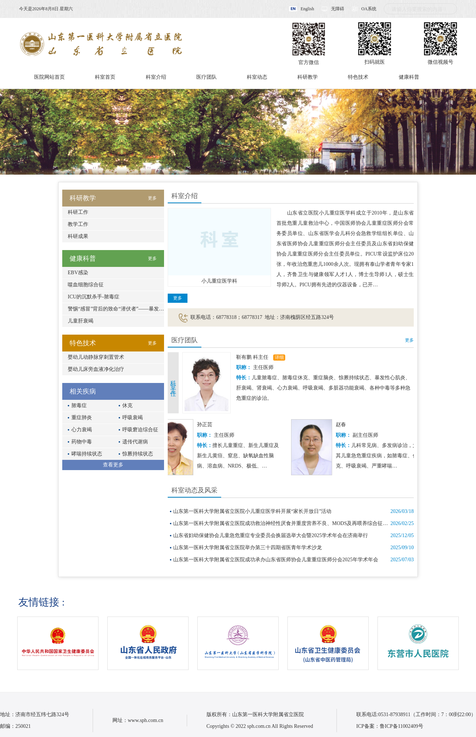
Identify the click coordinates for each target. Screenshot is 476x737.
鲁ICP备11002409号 (401, 726)
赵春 (344, 424)
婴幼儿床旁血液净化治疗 (96, 369)
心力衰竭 (81, 429)
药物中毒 (81, 441)
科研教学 (307, 77)
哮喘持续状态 (86, 454)
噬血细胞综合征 (86, 284)
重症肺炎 (81, 417)
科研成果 (78, 236)
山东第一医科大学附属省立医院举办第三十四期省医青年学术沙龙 (247, 547)
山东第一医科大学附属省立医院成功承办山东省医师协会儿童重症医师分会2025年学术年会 (275, 559)
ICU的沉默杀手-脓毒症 (93, 296)
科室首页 (105, 77)
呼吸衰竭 (132, 417)
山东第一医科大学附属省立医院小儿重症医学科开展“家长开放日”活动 (252, 511)
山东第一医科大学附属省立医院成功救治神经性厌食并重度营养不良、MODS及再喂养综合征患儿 (283, 523)
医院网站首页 (49, 77)
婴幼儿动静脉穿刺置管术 (96, 357)
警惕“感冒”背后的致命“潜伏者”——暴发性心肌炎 (123, 309)
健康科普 (409, 77)
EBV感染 (78, 272)
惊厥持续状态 (137, 454)
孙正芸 (208, 424)
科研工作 (78, 212)
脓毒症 (79, 405)
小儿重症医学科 (219, 281)
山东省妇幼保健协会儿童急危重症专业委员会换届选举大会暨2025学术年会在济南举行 (270, 535)
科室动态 (257, 77)
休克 (127, 405)
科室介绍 (156, 77)
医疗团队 (206, 77)
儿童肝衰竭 (80, 321)
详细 (279, 357)
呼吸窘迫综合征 (140, 429)
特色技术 (358, 77)
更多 (177, 298)
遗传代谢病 (135, 441)
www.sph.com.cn (145, 720)
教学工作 (78, 224)
